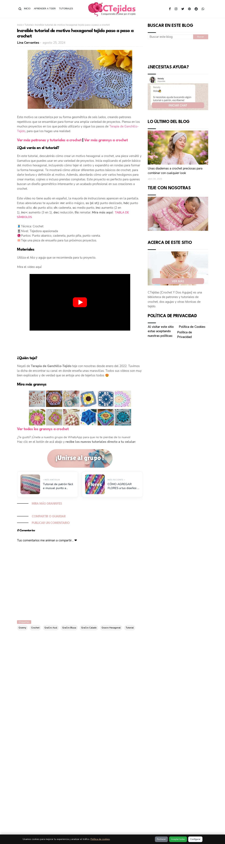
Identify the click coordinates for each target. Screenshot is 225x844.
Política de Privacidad (184, 334)
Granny (22, 627)
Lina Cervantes (28, 43)
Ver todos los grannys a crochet (43, 429)
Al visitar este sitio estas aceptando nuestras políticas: (161, 331)
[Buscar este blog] (170, 36)
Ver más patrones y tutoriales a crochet (49, 140)
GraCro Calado (89, 627)
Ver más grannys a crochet (106, 140)
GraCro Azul (50, 627)
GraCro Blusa (69, 627)
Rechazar (161, 839)
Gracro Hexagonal (111, 627)
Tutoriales (66, 8)
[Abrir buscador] (20, 9)
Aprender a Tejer (45, 8)
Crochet (35, 627)
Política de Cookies (192, 327)
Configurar (195, 839)
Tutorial (29, 25)
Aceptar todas (178, 839)
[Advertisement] (80, 342)
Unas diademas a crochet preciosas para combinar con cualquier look (175, 170)
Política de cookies (100, 839)
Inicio (27, 8)
